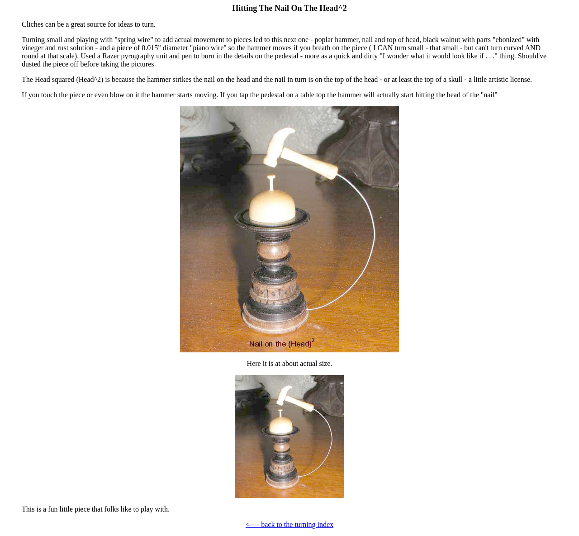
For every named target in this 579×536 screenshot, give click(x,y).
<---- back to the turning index (289, 524)
